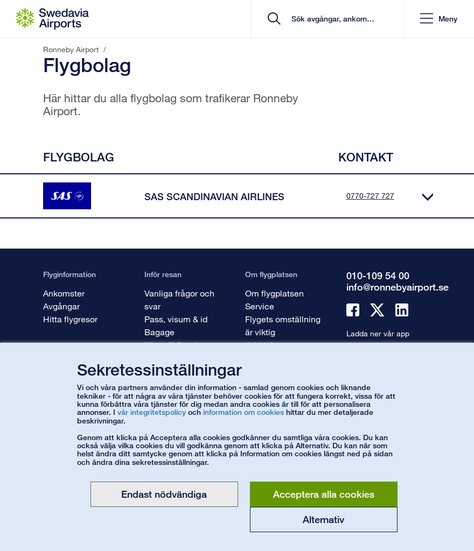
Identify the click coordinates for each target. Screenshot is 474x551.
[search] (331, 19)
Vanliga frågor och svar (179, 299)
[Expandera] (427, 196)
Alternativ (323, 519)
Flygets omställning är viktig (282, 325)
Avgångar (61, 306)
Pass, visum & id (175, 319)
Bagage (159, 332)
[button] (438, 19)
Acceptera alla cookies (323, 494)
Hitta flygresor (70, 319)
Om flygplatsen (274, 293)
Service (259, 306)
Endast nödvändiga (164, 494)
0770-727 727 (370, 195)
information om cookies (243, 411)
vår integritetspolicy (151, 411)
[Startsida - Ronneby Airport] (52, 19)
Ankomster (64, 293)
